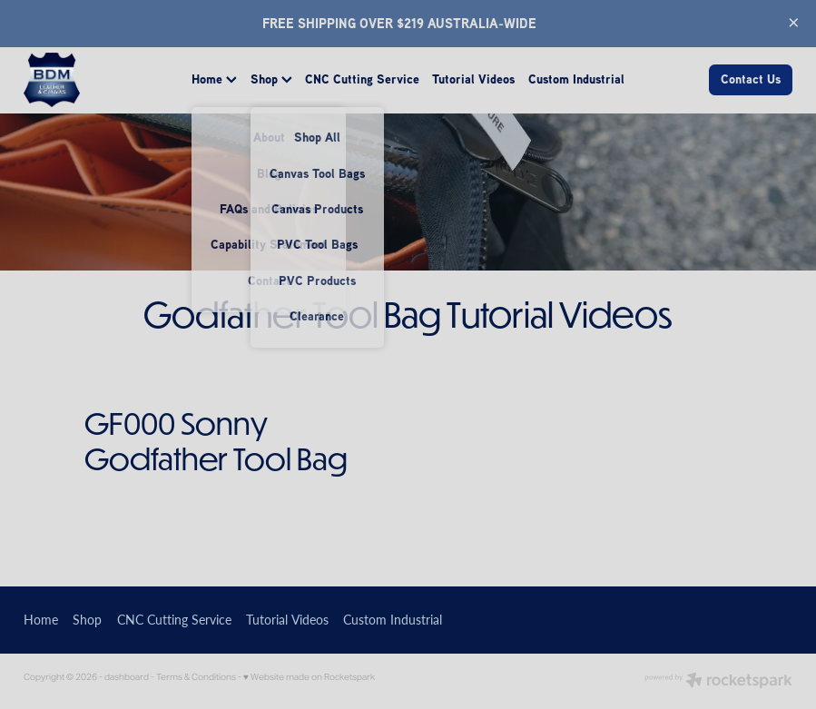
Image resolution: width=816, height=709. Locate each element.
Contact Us (751, 79)
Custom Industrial (576, 79)
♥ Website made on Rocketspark (309, 677)
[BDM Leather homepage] (100, 80)
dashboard (126, 677)
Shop (271, 79)
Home (214, 79)
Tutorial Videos (473, 79)
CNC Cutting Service (362, 79)
